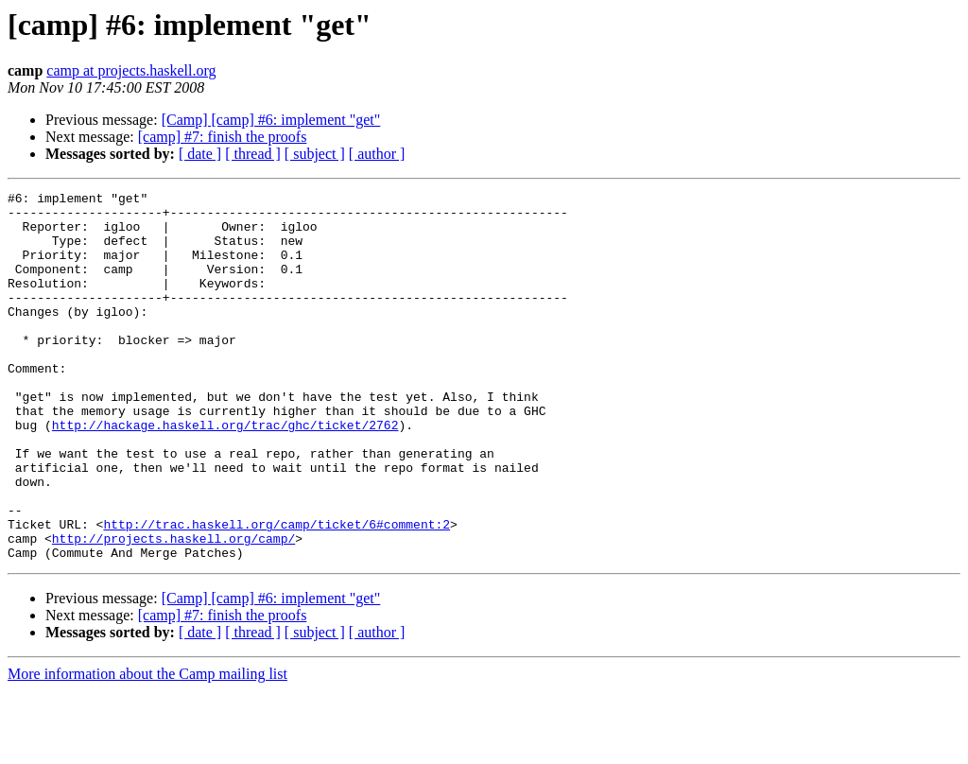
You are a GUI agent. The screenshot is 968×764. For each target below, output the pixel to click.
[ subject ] (315, 154)
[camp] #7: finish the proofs (222, 137)
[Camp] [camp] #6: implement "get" (271, 120)
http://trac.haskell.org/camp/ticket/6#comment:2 (276, 591)
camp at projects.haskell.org (131, 70)
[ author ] (377, 154)
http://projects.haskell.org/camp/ (173, 608)
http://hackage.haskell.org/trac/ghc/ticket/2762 (225, 472)
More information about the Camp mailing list (147, 747)
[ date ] (200, 154)
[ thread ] (253, 154)
